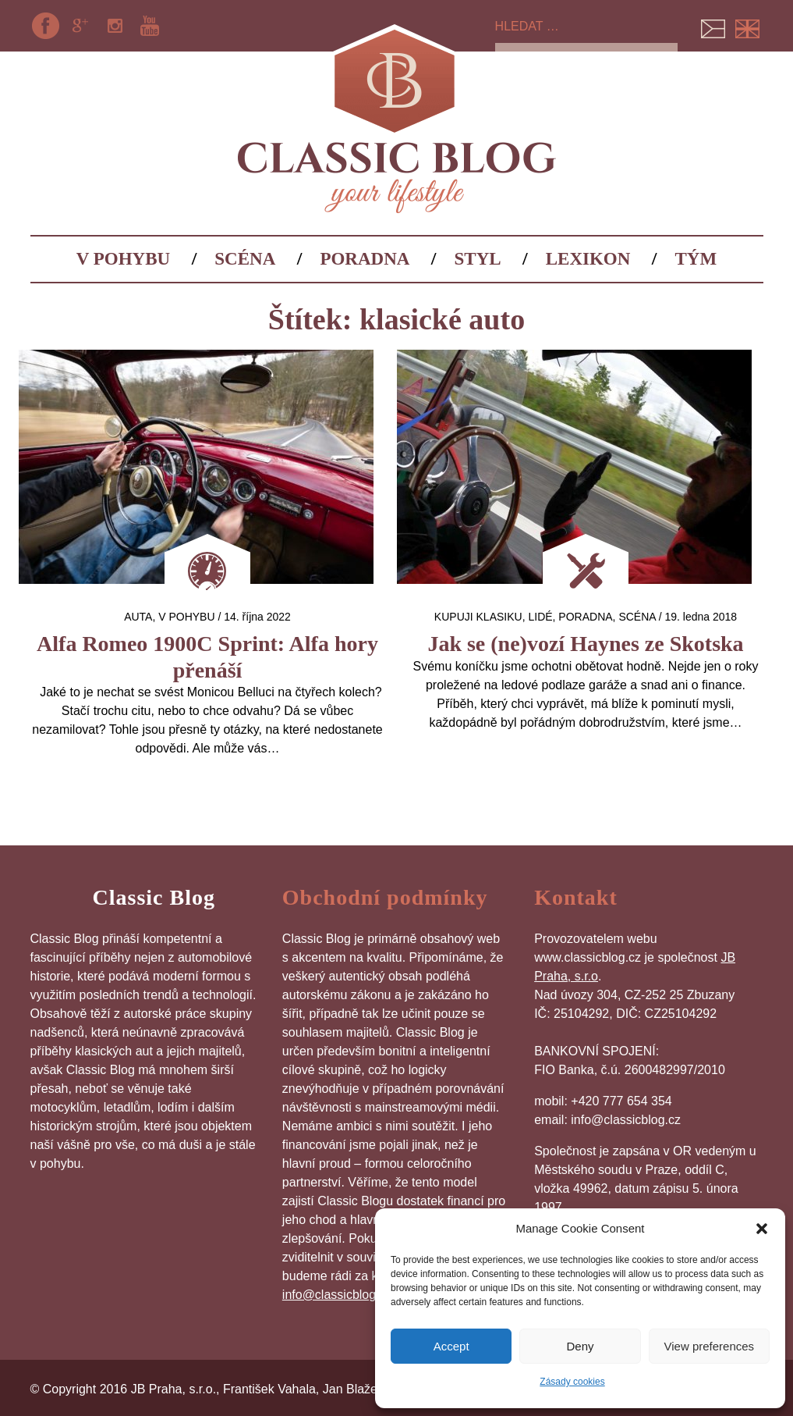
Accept (451, 1346)
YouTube (149, 25)
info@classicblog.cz (337, 1294)
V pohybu (123, 259)
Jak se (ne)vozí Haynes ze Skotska (585, 644)
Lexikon (588, 259)
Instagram (114, 25)
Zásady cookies (572, 1381)
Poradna (364, 259)
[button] (762, 1228)
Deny (579, 1346)
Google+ (80, 25)
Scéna (244, 259)
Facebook (46, 25)
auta (138, 616)
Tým (696, 259)
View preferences (709, 1346)
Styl (478, 259)
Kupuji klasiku (478, 616)
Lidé (540, 616)
